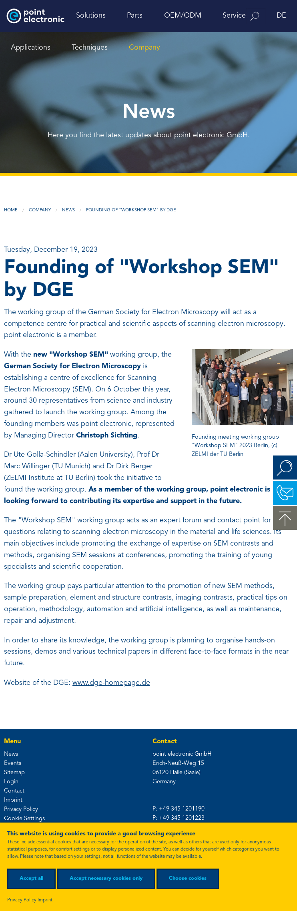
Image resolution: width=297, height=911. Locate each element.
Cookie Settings (24, 819)
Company (144, 47)
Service (234, 15)
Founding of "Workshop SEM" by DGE (131, 210)
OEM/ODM (182, 15)
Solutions (91, 15)
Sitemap (14, 773)
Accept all (31, 878)
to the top (285, 518)
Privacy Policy (21, 810)
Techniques (90, 47)
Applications (30, 47)
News (68, 210)
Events (12, 764)
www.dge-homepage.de (111, 682)
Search (285, 468)
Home (11, 210)
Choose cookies (188, 878)
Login (11, 782)
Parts (134, 15)
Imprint (13, 800)
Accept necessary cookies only (106, 878)
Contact (14, 791)
